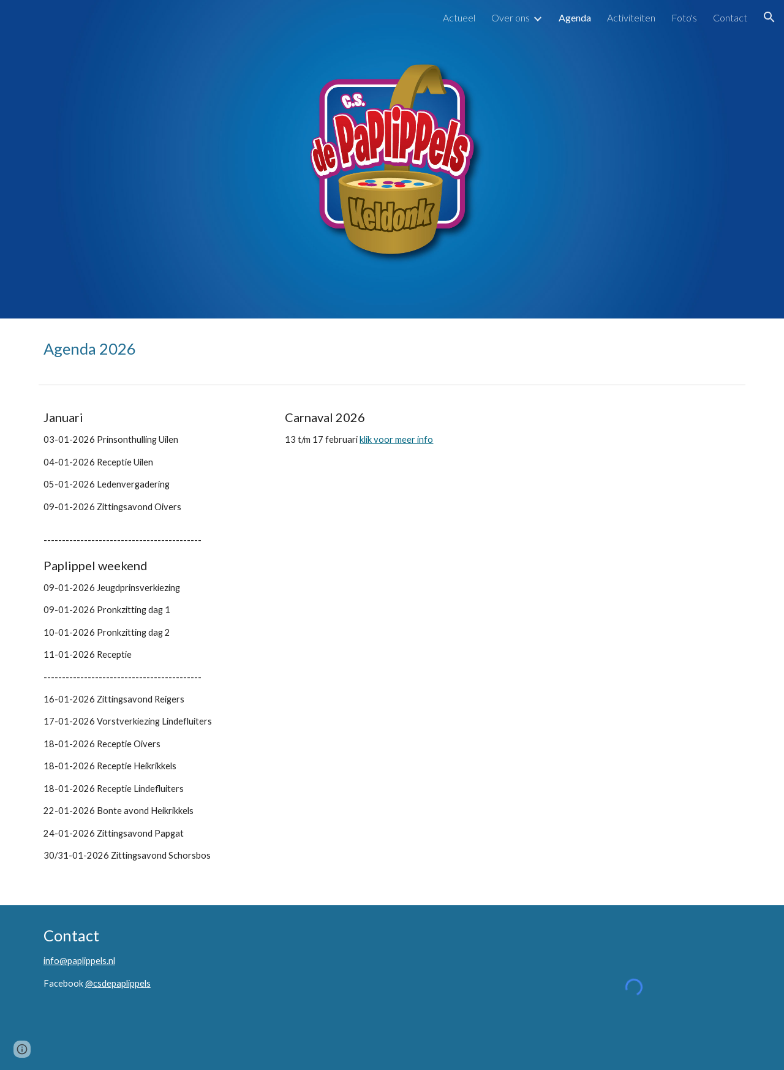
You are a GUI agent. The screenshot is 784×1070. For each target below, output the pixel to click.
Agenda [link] (575, 17)
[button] (769, 17)
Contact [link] (730, 17)
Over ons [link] (510, 17)
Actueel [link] (459, 17)
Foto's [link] (684, 17)
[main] (392, 348)
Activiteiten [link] (631, 17)
